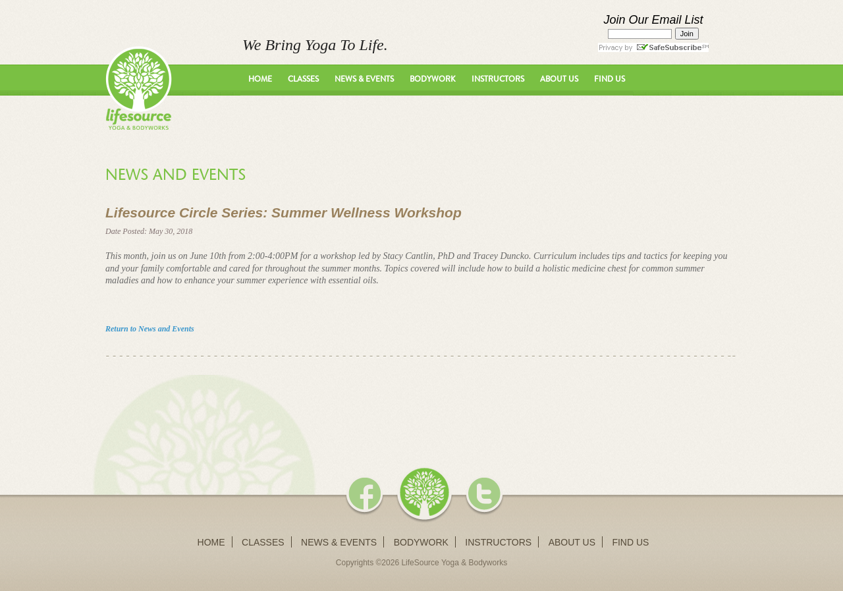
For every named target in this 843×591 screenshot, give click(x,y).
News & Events (364, 79)
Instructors (498, 79)
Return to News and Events (149, 328)
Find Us (609, 79)
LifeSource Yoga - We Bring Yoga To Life (138, 88)
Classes (303, 79)
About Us (559, 79)
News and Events (175, 174)
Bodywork (433, 79)
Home (260, 79)
